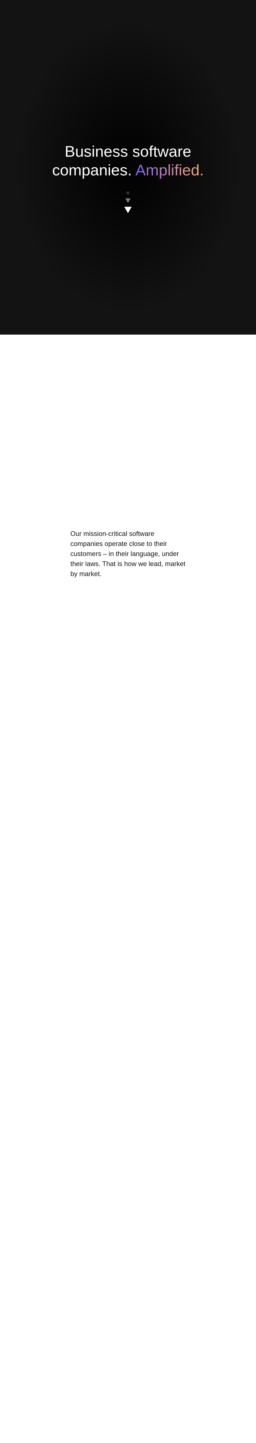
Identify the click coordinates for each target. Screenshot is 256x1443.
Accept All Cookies (179, 189)
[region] (130, 174)
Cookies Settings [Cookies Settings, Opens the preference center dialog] (73, 188)
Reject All (138, 189)
